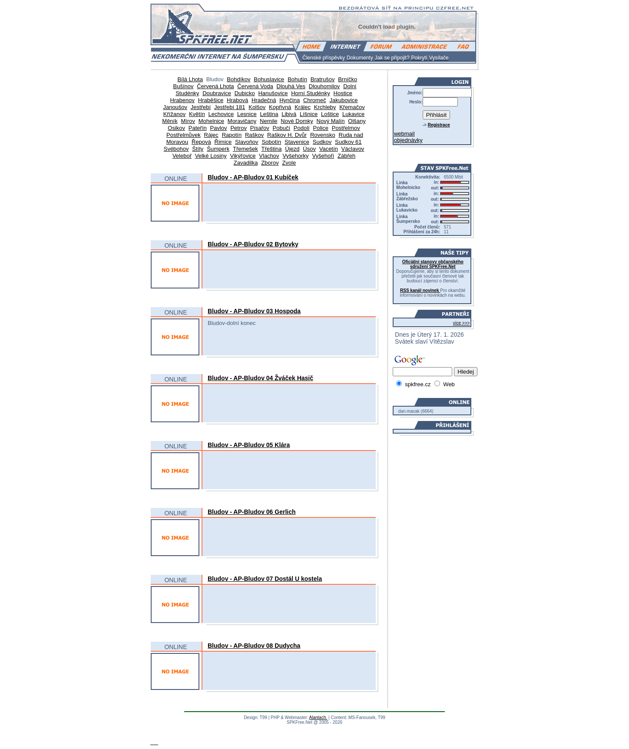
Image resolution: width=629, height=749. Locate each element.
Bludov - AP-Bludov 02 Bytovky (253, 244)
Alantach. (318, 717)
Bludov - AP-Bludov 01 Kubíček (253, 177)
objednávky (408, 140)
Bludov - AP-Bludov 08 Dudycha (254, 645)
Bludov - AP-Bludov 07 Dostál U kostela (265, 578)
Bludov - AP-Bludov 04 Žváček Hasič (260, 377)
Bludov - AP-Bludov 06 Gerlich (252, 511)
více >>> (461, 323)
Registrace (439, 125)
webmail (404, 133)
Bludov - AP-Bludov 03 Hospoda (254, 311)
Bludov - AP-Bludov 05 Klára (249, 444)
